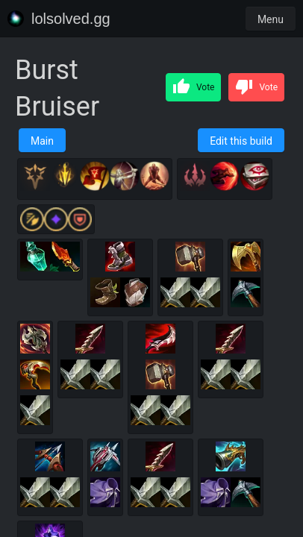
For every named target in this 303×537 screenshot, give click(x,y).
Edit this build (241, 141)
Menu (270, 19)
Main (42, 141)
